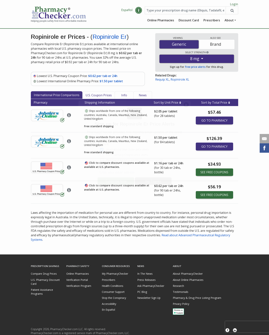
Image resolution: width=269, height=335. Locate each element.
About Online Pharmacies (188, 280)
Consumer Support (113, 292)
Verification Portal (77, 280)
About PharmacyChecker (188, 273)
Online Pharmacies (160, 21)
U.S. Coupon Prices (99, 96)
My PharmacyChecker (115, 273)
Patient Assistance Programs (42, 291)
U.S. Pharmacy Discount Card (45, 282)
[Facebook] (227, 330)
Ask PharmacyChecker (150, 286)
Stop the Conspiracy (114, 298)
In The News (145, 273)
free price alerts (195, 68)
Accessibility (109, 304)
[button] (138, 11)
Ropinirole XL (180, 81)
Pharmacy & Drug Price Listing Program (197, 298)
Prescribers (211, 21)
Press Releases (146, 280)
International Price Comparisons (56, 96)
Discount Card (189, 21)
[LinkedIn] (234, 330)
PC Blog (142, 292)
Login (234, 4)
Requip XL (162, 81)
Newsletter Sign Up (148, 298)
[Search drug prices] (232, 11)
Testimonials (180, 292)
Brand (215, 45)
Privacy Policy (181, 304)
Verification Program (78, 286)
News (143, 96)
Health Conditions (112, 286)
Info (124, 96)
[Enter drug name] (185, 11)
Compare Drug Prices (44, 273)
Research (178, 286)
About (229, 21)
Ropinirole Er (109, 38)
